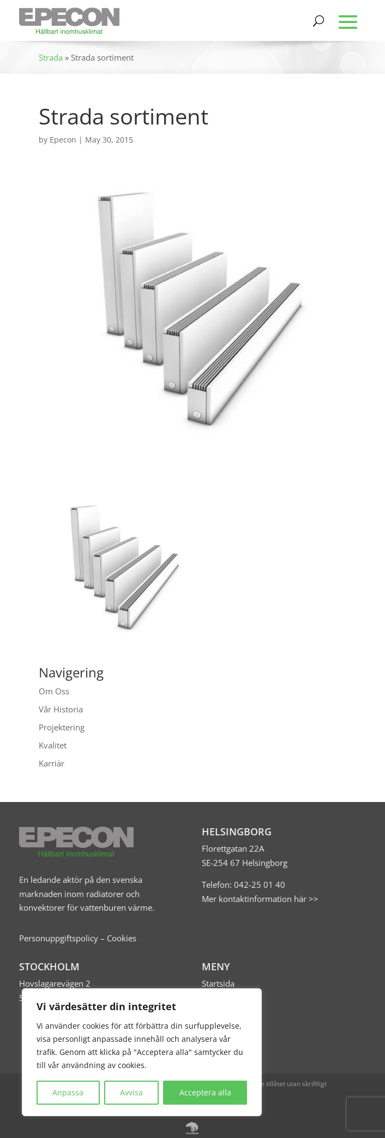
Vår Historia (61, 709)
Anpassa (67, 1092)
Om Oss (54, 691)
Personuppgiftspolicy (58, 938)
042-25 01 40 (258, 884)
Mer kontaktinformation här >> (260, 898)
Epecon (63, 139)
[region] (142, 1052)
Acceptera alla (205, 1092)
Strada (51, 57)
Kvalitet (53, 745)
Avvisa (131, 1092)
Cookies (121, 938)
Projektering (62, 727)
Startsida (218, 983)
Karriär (51, 763)
